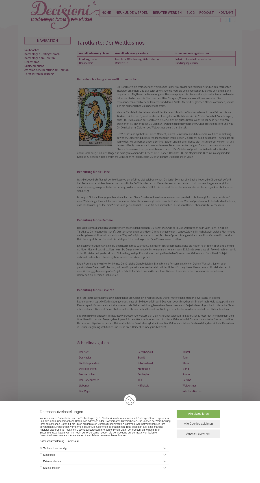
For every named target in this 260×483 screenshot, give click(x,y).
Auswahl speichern (198, 433)
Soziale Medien (51, 467)
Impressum (73, 441)
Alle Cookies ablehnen (198, 423)
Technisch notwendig (55, 448)
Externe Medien (52, 461)
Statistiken (49, 454)
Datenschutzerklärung (52, 441)
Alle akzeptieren (198, 413)
